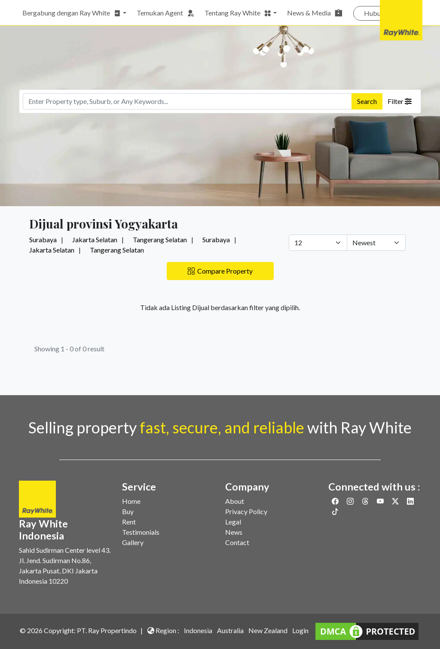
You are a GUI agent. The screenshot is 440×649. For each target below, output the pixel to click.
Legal (233, 522)
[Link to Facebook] (336, 501)
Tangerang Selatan (160, 239)
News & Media (315, 13)
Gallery (133, 542)
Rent (129, 522)
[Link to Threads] (366, 501)
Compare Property (220, 271)
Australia (230, 630)
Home (131, 501)
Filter (400, 101)
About (234, 501)
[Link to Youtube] (381, 501)
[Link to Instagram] (351, 501)
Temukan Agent (165, 13)
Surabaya (43, 239)
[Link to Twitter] (396, 501)
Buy (128, 511)
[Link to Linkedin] (410, 501)
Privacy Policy (246, 511)
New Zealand (267, 630)
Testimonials (140, 532)
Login (300, 630)
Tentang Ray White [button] (238, 13)
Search (367, 101)
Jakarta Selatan (94, 239)
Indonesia (198, 630)
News (233, 532)
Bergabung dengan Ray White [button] (71, 13)
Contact (237, 542)
